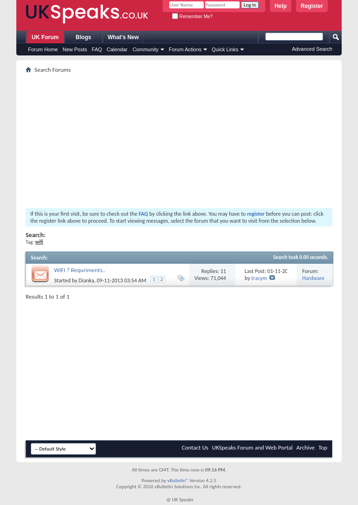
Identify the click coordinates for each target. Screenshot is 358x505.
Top (322, 447)
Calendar (117, 49)
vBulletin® (177, 481)
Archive (305, 447)
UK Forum (45, 37)
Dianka (86, 280)
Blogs (83, 37)
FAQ (97, 49)
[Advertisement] (179, 140)
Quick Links (225, 49)
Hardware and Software (317, 281)
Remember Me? (192, 16)
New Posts (74, 49)
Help (281, 6)
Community (145, 49)
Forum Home (43, 49)
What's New (123, 37)
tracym (259, 278)
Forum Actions (185, 49)
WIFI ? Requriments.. (79, 269)
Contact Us (195, 447)
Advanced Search (312, 49)
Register (312, 6)
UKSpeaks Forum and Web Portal (252, 447)
